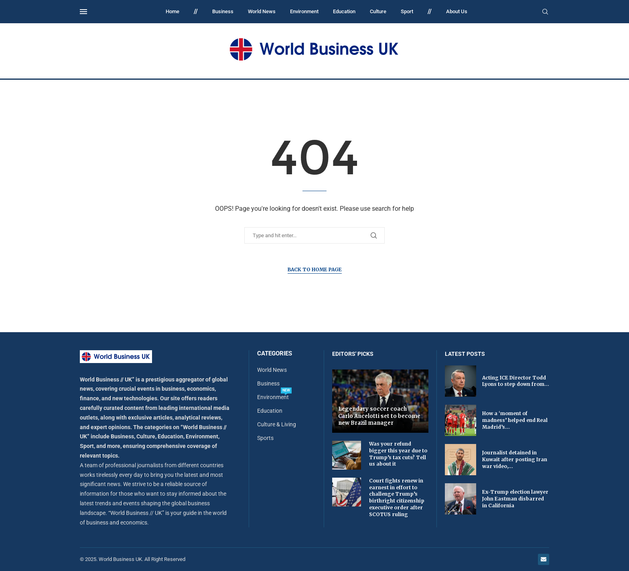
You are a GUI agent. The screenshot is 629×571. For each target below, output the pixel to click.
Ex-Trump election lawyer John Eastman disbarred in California (515, 498)
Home (172, 11)
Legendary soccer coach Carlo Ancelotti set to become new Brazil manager (379, 416)
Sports (265, 438)
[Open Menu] (83, 11)
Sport (407, 11)
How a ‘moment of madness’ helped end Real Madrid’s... (515, 420)
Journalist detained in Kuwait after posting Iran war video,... (514, 459)
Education (344, 11)
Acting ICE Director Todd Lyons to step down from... (515, 381)
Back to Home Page (315, 269)
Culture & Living (276, 424)
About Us (456, 11)
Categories (274, 354)
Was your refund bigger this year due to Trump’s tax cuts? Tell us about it (398, 454)
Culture (378, 11)
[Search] (545, 12)
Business (222, 11)
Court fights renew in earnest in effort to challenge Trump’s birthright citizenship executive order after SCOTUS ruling (396, 497)
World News (262, 11)
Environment (304, 11)
